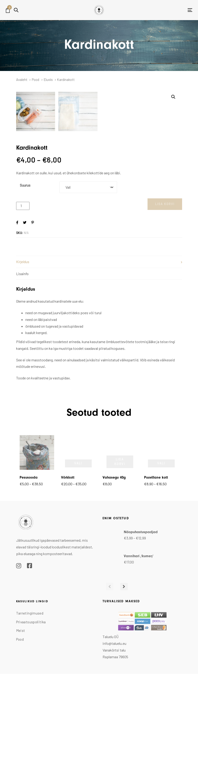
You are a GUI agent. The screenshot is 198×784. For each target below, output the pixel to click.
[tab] (99, 373)
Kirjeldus (22, 373)
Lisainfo (22, 385)
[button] (16, 10)
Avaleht (21, 79)
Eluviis (48, 79)
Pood (35, 79)
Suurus (25, 296)
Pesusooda (29, 588)
